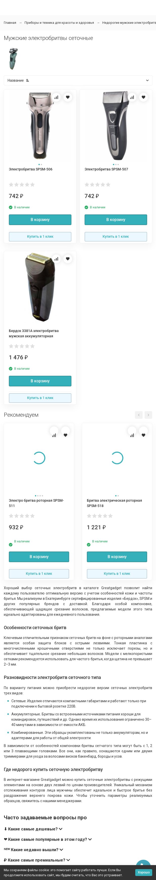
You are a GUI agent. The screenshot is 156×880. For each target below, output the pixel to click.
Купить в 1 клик (40, 236)
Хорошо (144, 872)
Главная (10, 23)
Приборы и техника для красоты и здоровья (59, 23)
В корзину (40, 219)
